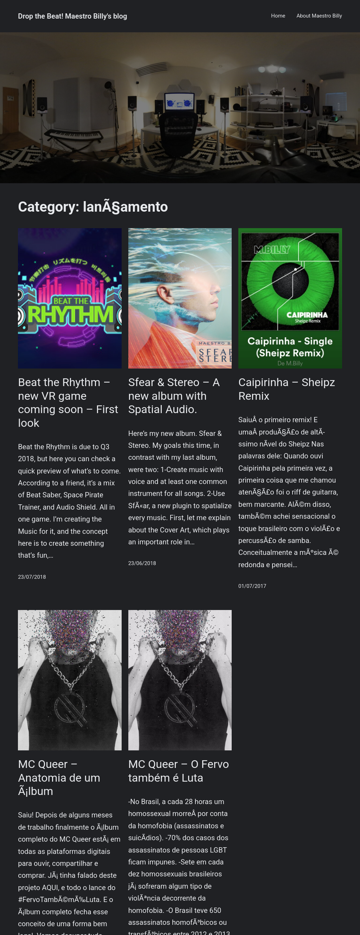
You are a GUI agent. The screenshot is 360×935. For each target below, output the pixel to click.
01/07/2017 (252, 586)
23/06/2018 (142, 563)
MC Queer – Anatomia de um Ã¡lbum (59, 777)
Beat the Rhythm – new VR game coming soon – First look (68, 402)
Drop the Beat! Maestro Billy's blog (72, 16)
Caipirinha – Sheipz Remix (286, 389)
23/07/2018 (32, 577)
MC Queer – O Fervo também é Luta (178, 770)
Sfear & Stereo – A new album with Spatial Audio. (174, 396)
